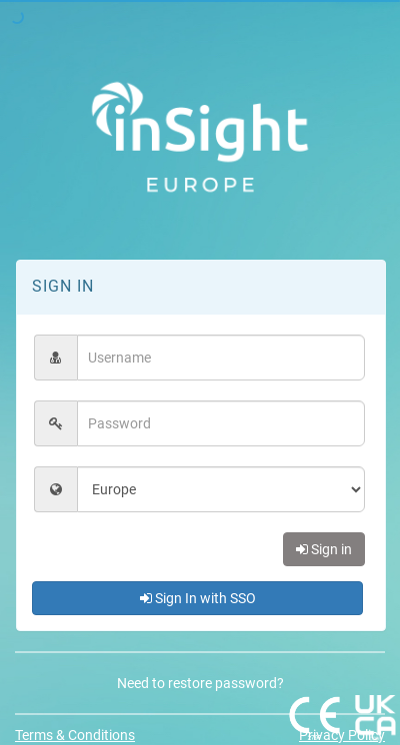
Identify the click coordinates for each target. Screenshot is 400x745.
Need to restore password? (200, 683)
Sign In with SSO (198, 598)
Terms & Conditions (75, 735)
